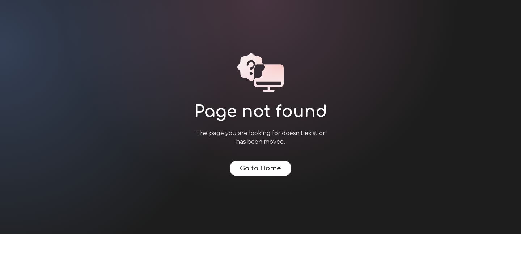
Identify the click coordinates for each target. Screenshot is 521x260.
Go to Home (260, 168)
